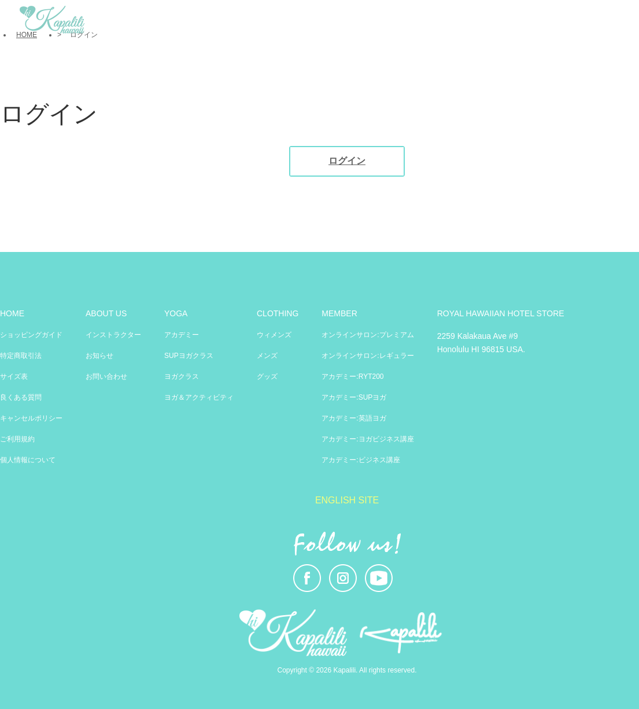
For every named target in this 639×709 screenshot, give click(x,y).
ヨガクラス (181, 376)
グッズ (267, 376)
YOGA (175, 313)
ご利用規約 (17, 439)
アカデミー (181, 335)
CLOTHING (277, 313)
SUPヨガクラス (188, 356)
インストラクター (113, 335)
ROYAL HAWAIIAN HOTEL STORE (500, 313)
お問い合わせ (106, 376)
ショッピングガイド (31, 335)
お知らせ (99, 356)
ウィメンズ (274, 335)
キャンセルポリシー (31, 418)
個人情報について (28, 460)
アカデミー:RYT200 (352, 376)
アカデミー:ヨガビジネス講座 (367, 439)
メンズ (267, 356)
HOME (12, 313)
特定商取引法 (21, 356)
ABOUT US (106, 313)
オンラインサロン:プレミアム (367, 335)
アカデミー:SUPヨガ (354, 397)
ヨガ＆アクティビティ (199, 397)
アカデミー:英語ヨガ (354, 418)
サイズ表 (14, 376)
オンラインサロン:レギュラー (367, 356)
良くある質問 (21, 397)
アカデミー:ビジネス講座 (361, 460)
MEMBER (339, 313)
